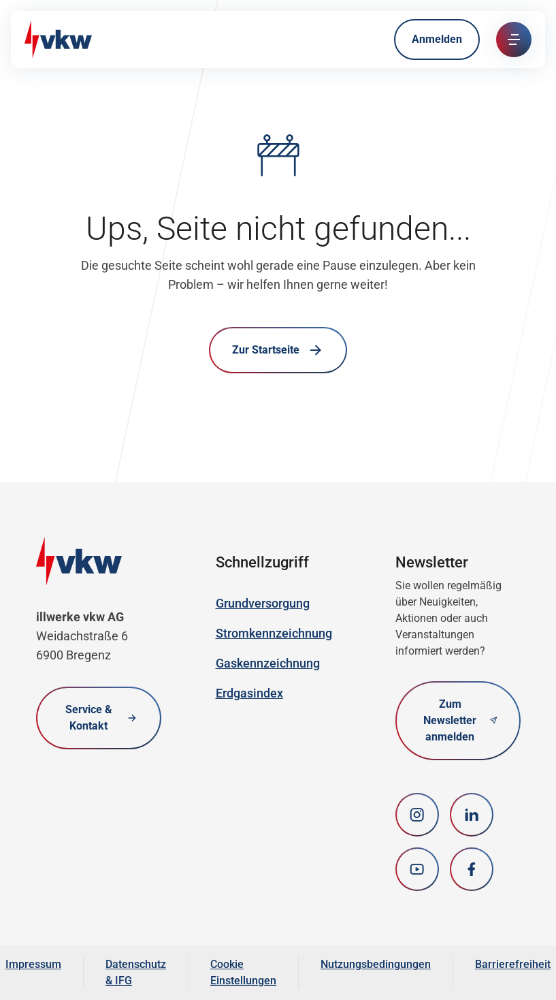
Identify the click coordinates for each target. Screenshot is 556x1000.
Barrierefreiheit (513, 964)
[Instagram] (417, 815)
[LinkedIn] (471, 815)
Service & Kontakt (101, 717)
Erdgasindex (249, 693)
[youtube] (417, 869)
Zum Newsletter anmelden (460, 720)
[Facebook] (471, 869)
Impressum (33, 964)
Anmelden (437, 39)
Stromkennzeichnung (274, 633)
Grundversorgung (263, 603)
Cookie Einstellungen (243, 972)
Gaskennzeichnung (268, 663)
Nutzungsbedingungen (376, 964)
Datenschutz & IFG (135, 972)
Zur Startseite (278, 350)
